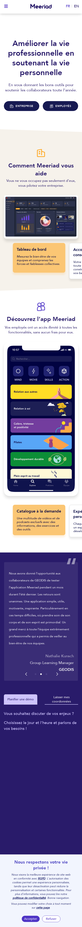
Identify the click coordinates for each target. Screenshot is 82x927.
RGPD (41, 878)
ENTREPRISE (21, 106)
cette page (43, 908)
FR (68, 6)
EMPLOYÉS (60, 106)
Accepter (30, 919)
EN (76, 6)
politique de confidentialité (29, 898)
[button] (35, 674)
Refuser (51, 919)
